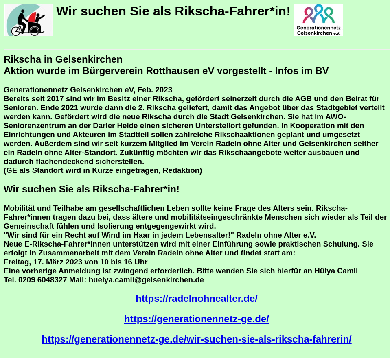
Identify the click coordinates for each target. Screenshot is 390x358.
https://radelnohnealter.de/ (197, 298)
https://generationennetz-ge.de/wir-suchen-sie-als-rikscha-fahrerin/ (196, 339)
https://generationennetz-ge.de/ (196, 318)
